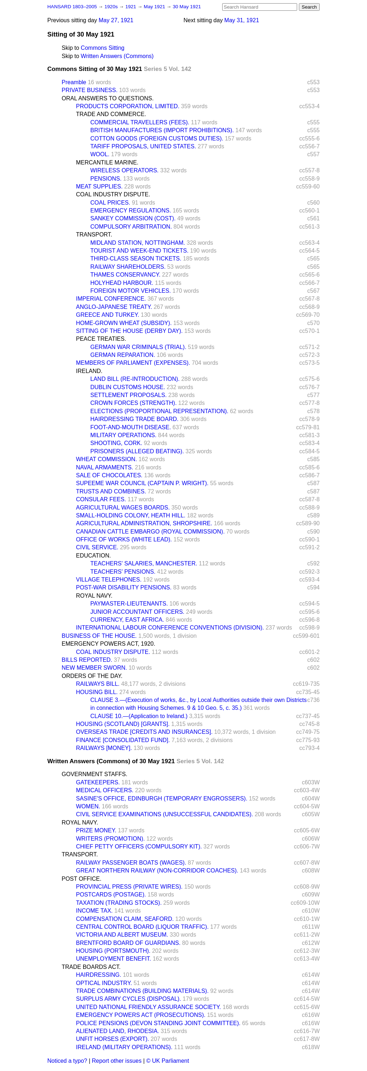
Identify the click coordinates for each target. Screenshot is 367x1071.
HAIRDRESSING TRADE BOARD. (134, 419)
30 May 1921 (187, 6)
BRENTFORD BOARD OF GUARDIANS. (128, 943)
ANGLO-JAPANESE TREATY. (114, 307)
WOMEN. (88, 806)
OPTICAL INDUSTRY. (104, 983)
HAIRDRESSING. (98, 975)
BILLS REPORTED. (87, 660)
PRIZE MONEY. (96, 830)
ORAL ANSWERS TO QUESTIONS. (108, 98)
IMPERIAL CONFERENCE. (111, 299)
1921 (131, 6)
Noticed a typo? (67, 1061)
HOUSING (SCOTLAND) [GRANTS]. (123, 724)
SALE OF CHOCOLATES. (109, 475)
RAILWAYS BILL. (98, 684)
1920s (111, 6)
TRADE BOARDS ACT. (91, 967)
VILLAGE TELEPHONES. (109, 580)
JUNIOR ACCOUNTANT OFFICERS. (137, 612)
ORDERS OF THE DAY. (92, 676)
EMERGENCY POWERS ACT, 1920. (108, 644)
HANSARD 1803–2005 (72, 6)
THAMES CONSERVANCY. (125, 275)
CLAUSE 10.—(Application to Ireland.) (138, 716)
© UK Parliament (167, 1061)
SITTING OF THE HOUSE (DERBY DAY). (129, 331)
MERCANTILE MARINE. (107, 162)
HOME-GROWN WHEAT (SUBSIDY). (124, 323)
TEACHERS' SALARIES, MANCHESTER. (143, 563)
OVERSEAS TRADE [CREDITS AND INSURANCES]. (144, 732)
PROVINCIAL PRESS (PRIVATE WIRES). (129, 887)
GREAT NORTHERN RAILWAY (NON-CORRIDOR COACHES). (157, 870)
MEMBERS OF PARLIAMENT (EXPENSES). (133, 363)
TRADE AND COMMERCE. (111, 114)
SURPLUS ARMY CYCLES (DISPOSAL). (128, 999)
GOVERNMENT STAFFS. (94, 774)
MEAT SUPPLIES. (99, 186)
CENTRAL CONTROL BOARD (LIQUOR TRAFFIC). (142, 927)
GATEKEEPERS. (98, 782)
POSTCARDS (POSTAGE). (111, 894)
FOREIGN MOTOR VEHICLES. (130, 291)
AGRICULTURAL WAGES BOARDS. (123, 508)
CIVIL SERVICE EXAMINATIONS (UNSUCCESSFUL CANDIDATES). (164, 814)
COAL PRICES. (110, 203)
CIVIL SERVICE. (97, 547)
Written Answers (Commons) (117, 56)
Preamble (74, 82)
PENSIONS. (105, 179)
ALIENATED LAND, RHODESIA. (117, 1031)
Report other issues (117, 1061)
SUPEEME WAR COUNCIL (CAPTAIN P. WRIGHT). (142, 483)
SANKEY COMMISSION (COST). (133, 218)
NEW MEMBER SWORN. (94, 668)
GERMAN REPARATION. (122, 355)
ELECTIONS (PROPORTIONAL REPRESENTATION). (159, 411)
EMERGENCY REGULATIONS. (130, 210)
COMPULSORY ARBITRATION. (131, 227)
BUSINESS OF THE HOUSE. (99, 636)
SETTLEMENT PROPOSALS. (128, 395)
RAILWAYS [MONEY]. (104, 748)
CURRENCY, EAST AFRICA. (127, 620)
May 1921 (155, 6)
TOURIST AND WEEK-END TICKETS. (139, 251)
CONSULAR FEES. (101, 499)
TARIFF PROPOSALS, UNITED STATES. (143, 146)
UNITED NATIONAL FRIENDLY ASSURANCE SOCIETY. (148, 1007)
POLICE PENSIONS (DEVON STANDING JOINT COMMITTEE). (158, 1023)
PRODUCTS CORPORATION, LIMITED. (128, 106)
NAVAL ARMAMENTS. (104, 467)
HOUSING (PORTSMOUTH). (113, 951)
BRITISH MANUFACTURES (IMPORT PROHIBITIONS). (162, 130)
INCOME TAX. (94, 911)
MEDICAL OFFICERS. (104, 790)
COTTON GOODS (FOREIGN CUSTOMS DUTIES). (156, 138)
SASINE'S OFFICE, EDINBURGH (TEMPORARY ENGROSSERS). (161, 798)
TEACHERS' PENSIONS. (123, 572)
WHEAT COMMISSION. (106, 459)
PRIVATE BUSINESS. (90, 90)
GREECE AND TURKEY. (107, 315)
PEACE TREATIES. (101, 339)
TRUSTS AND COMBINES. (111, 491)
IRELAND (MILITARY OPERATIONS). (124, 1047)
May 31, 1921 (241, 20)
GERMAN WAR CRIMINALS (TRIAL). (138, 347)
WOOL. (99, 154)
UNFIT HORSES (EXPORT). (112, 1039)
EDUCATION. (93, 556)
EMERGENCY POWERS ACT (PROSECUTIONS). (140, 1015)
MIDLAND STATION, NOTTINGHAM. (137, 243)
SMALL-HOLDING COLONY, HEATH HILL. (130, 515)
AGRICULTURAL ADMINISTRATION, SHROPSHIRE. (144, 523)
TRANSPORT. (94, 234)
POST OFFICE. (81, 879)
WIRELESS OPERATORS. (124, 170)
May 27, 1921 (116, 20)
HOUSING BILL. (97, 692)
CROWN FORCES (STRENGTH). (133, 403)
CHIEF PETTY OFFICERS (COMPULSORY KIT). (139, 846)
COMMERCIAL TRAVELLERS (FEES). (139, 122)
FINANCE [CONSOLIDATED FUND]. (123, 740)
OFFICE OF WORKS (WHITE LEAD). (124, 539)
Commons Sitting (102, 48)
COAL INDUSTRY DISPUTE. (113, 194)
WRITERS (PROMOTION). (110, 839)
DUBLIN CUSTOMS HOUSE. (127, 387)
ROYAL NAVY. (94, 596)
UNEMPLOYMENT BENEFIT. (113, 959)
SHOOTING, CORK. (116, 443)
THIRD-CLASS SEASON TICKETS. (135, 258)
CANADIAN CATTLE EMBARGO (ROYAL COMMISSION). (150, 532)
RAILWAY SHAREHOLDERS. (128, 267)
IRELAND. (89, 371)
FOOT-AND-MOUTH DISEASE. (130, 427)
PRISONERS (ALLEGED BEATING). (137, 451)
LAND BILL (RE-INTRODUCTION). (135, 379)
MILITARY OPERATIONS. (123, 435)
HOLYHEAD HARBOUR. (121, 283)
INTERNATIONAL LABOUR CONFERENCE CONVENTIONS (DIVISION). (170, 628)
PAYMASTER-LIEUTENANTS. (129, 604)
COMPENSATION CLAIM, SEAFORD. (125, 919)
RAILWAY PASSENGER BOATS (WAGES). (131, 863)
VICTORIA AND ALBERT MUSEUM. (122, 935)
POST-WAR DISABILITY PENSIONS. (124, 587)
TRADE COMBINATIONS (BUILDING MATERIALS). (142, 991)
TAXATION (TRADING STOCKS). (119, 903)
